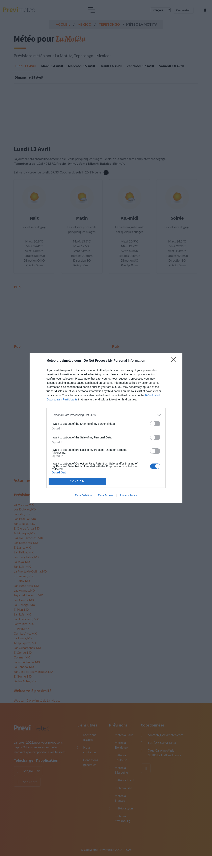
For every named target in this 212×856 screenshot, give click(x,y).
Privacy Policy (128, 495)
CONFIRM (77, 481)
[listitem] (106, 415)
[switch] (155, 423)
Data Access (106, 495)
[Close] (174, 361)
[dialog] (106, 428)
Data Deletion (83, 495)
